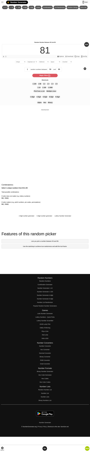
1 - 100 (18, 7)
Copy (77, 56)
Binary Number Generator (45, 371)
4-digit (39, 97)
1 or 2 (5, 7)
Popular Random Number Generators (45, 306)
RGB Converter (45, 360)
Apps (85, 2)
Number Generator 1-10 (45, 288)
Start (87, 448)
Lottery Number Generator (63, 216)
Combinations (47, 7)
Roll (86, 44)
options (2, 448)
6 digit (31, 7)
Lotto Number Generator (45, 313)
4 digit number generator (26, 216)
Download (69, 56)
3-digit (32, 97)
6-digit (45, 97)
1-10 (39, 87)
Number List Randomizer (45, 302)
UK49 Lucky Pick (45, 324)
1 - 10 (11, 7)
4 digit (25, 7)
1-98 (39, 84)
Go (45, 448)
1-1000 (50, 87)
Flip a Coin (45, 331)
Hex (44, 102)
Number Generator (16, 2)
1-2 (44, 84)
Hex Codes (44, 378)
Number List (45, 393)
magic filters (45, 75)
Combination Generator (45, 284)
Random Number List (45, 390)
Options (60, 56)
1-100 (34, 84)
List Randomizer (60, 7)
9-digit (57, 97)
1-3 (48, 84)
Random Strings (73, 7)
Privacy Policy (42, 426)
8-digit (51, 97)
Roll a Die (83, 7)
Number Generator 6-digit (45, 299)
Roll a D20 (45, 338)
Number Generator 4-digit (45, 295)
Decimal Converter (45, 353)
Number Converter (45, 346)
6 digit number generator (44, 216)
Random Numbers (45, 281)
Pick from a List (39, 91)
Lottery (38, 7)
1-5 (56, 84)
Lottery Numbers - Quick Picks (45, 317)
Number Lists (45, 397)
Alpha (39, 102)
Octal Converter (45, 364)
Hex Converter (45, 349)
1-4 (52, 84)
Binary (50, 102)
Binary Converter (45, 357)
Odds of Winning (45, 328)
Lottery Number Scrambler (45, 320)
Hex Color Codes (45, 382)
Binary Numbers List (45, 400)
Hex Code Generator (44, 375)
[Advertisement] (45, 24)
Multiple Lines (51, 91)
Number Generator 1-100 (45, 291)
